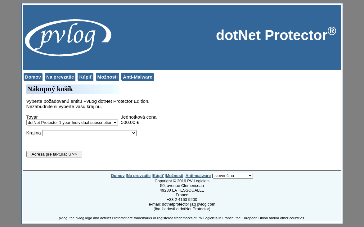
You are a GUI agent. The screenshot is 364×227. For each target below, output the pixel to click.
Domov (33, 76)
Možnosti (107, 76)
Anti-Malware (137, 76)
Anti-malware (198, 175)
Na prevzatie (60, 76)
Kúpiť (85, 76)
